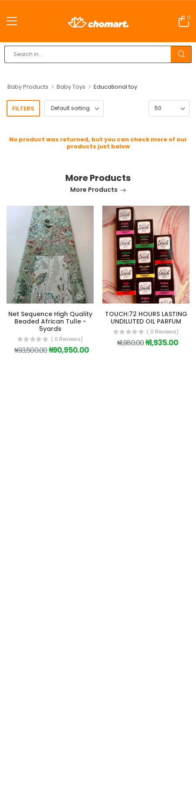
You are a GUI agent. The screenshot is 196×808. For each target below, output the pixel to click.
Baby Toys (71, 87)
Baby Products (27, 87)
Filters (23, 108)
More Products (94, 190)
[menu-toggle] (12, 21)
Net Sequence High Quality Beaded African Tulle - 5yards (50, 321)
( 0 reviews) (67, 339)
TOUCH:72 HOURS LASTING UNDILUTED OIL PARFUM (146, 318)
